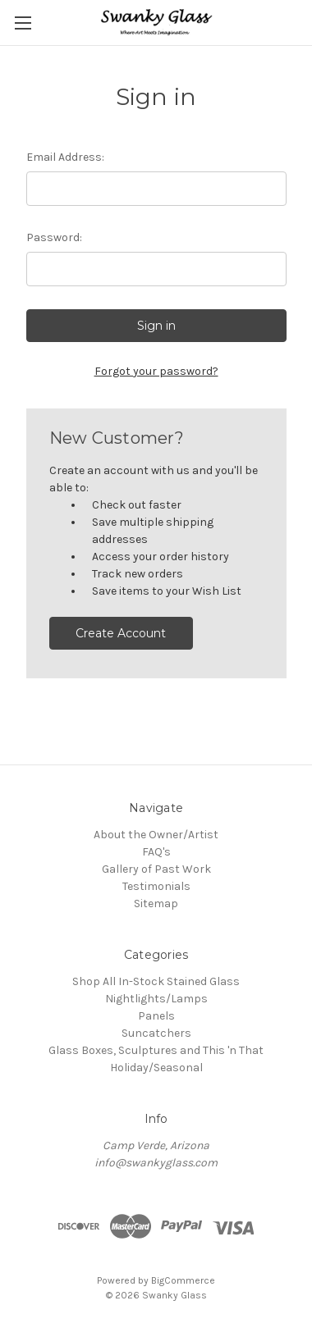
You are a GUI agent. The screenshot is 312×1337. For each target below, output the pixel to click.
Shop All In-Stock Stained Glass (156, 981)
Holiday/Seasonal (156, 1068)
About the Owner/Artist (156, 835)
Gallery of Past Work (156, 869)
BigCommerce (183, 1280)
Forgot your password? (156, 371)
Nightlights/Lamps (156, 999)
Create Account (121, 633)
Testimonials (156, 886)
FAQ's (156, 852)
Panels (156, 1016)
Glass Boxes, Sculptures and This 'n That (156, 1050)
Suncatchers (156, 1033)
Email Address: (65, 157)
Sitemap (156, 903)
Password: (54, 237)
